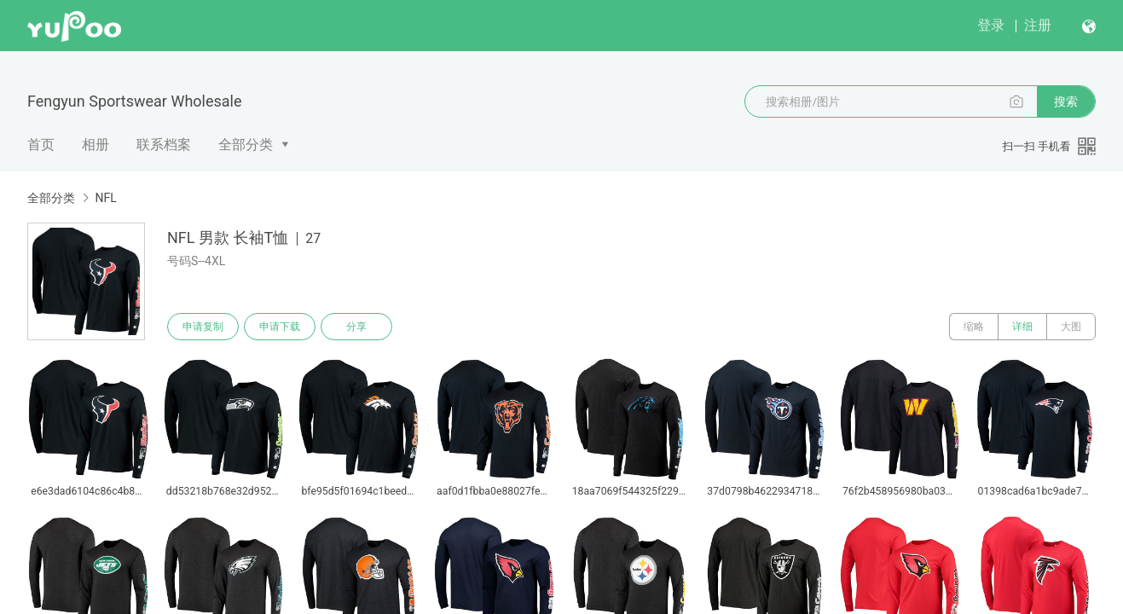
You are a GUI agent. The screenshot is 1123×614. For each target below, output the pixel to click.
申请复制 (202, 327)
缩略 (974, 327)
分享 (356, 327)
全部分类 (245, 144)
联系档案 (163, 144)
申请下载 (279, 327)
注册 (1037, 25)
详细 (1022, 327)
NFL (105, 198)
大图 (1071, 327)
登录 (990, 25)
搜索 (1066, 101)
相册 (95, 144)
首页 (41, 144)
